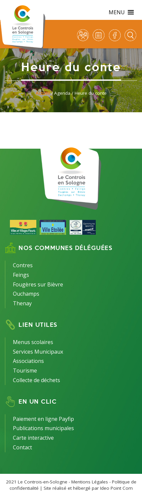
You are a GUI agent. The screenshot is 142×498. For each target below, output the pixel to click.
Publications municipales (43, 428)
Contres (23, 265)
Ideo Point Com (116, 488)
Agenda (62, 93)
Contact (22, 447)
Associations (28, 361)
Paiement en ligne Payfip (43, 419)
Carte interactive (33, 437)
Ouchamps (26, 293)
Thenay (22, 303)
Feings (21, 274)
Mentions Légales (89, 482)
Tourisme (25, 370)
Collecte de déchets (36, 380)
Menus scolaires (33, 342)
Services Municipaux (38, 351)
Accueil (43, 93)
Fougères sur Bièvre (38, 284)
